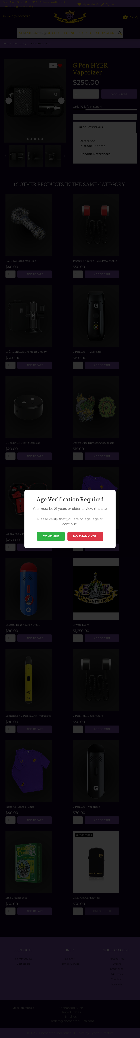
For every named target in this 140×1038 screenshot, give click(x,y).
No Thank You (85, 536)
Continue (51, 536)
